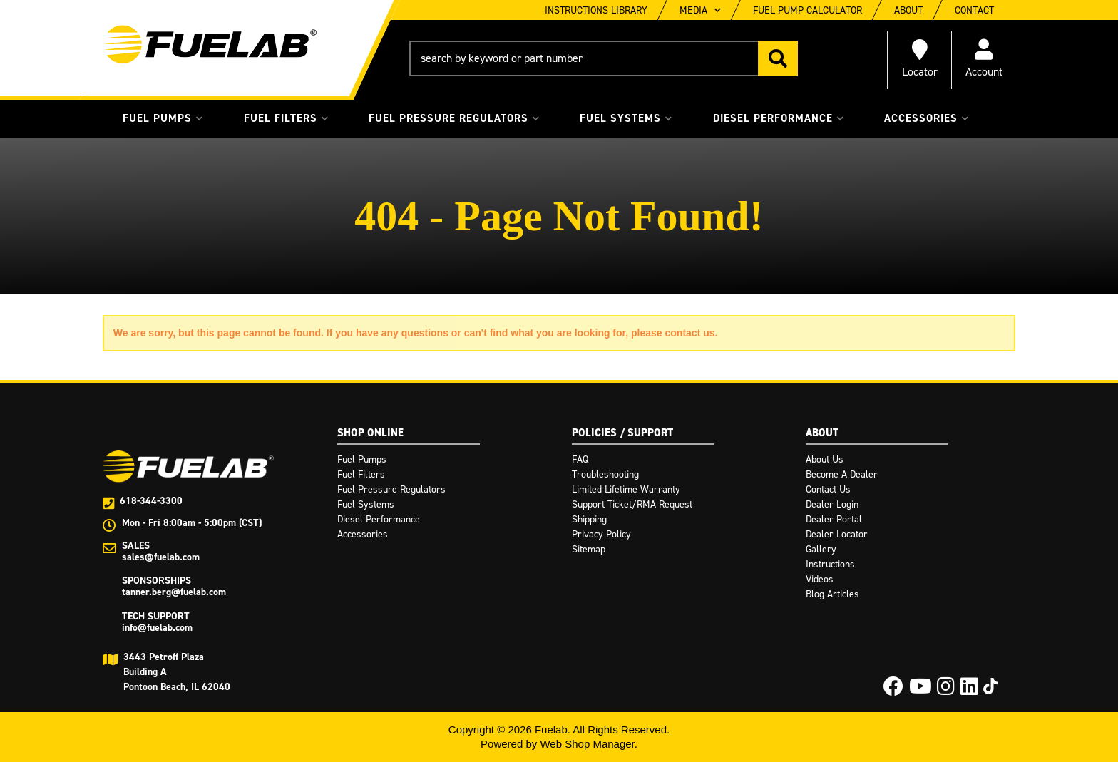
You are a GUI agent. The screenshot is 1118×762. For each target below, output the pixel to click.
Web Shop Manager (587, 744)
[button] (603, 58)
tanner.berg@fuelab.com (174, 592)
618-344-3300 (151, 501)
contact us (690, 333)
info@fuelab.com (157, 627)
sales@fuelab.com (161, 557)
